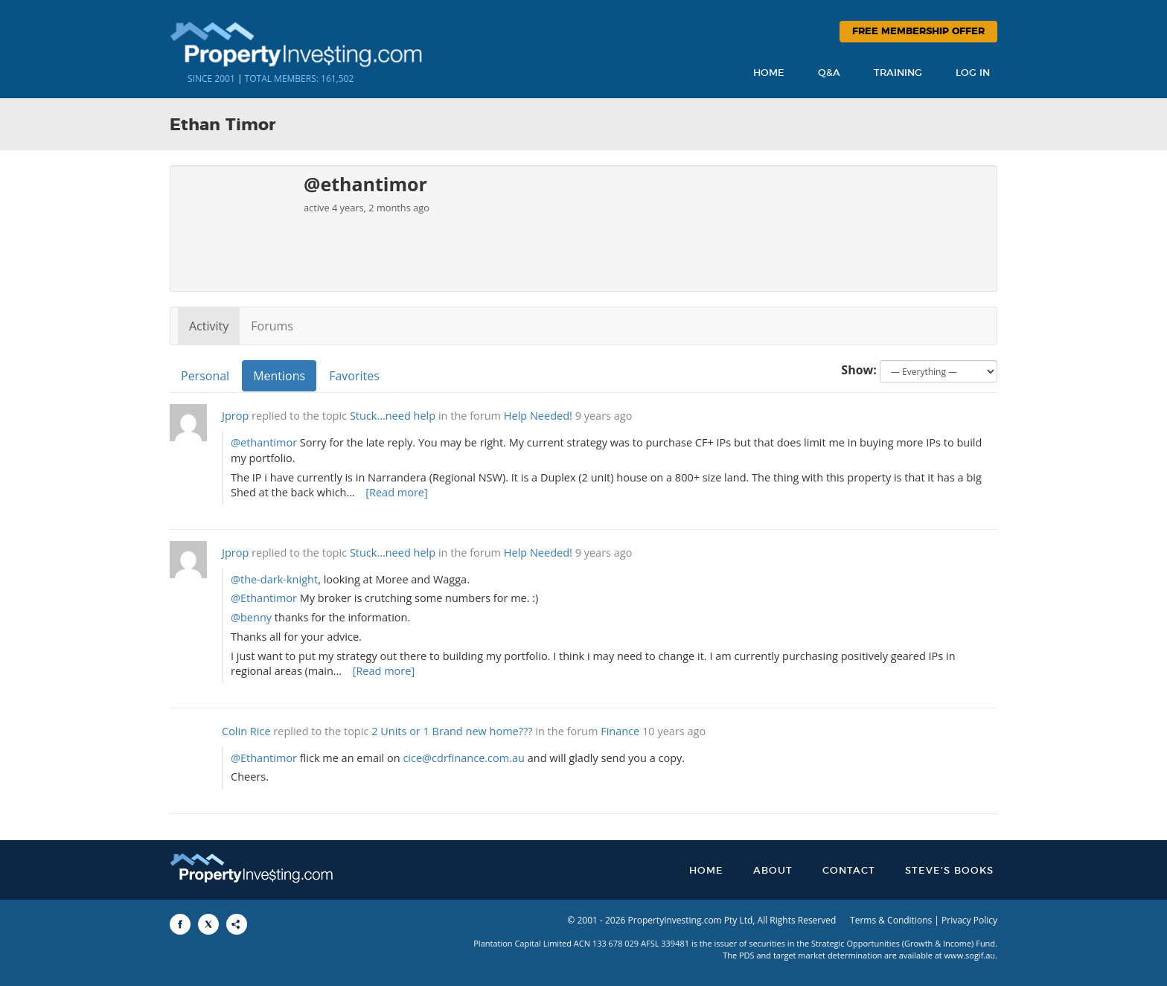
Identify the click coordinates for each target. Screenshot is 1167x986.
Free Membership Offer (918, 31)
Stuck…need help (392, 416)
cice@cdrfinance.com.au (464, 758)
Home (768, 73)
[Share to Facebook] (180, 924)
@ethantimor (264, 442)
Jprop (235, 416)
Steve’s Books (949, 871)
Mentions (279, 376)
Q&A (829, 73)
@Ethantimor (264, 598)
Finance (620, 731)
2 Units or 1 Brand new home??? (451, 731)
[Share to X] (208, 924)
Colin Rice (246, 731)
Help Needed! (538, 416)
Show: (859, 370)
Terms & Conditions (891, 920)
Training (898, 73)
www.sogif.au (970, 955)
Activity (208, 326)
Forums (272, 326)
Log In (973, 73)
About (773, 871)
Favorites (354, 376)
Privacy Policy (969, 920)
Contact (848, 871)
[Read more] (396, 492)
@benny (251, 617)
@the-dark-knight (274, 579)
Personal (205, 376)
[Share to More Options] (236, 924)
